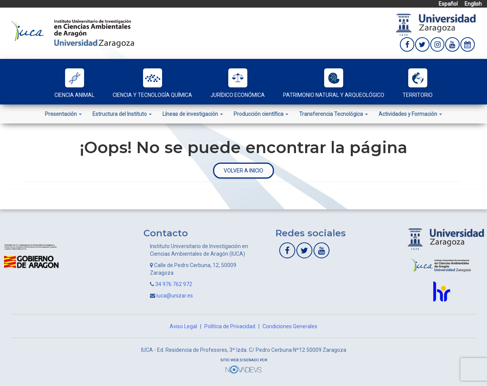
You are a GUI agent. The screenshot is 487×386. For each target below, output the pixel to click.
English (473, 4)
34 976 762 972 (173, 284)
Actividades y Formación (410, 114)
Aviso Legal (183, 326)
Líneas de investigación (192, 114)
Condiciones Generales (290, 326)
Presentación (63, 114)
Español (448, 4)
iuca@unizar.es (174, 296)
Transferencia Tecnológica (333, 114)
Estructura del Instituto (122, 114)
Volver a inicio (243, 171)
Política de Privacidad (229, 326)
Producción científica (261, 114)
